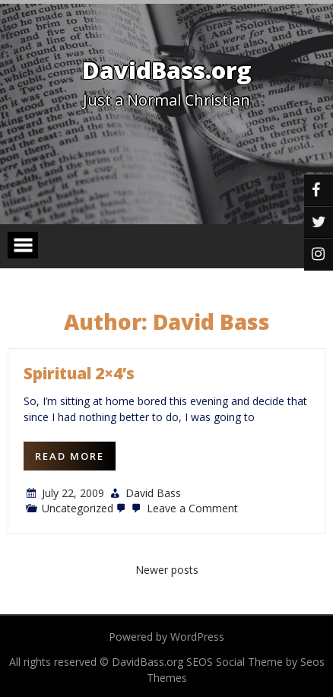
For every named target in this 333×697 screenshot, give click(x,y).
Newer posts (166, 569)
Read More (69, 456)
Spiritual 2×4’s (79, 373)
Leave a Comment (183, 508)
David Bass (153, 493)
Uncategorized (77, 508)
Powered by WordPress (166, 636)
